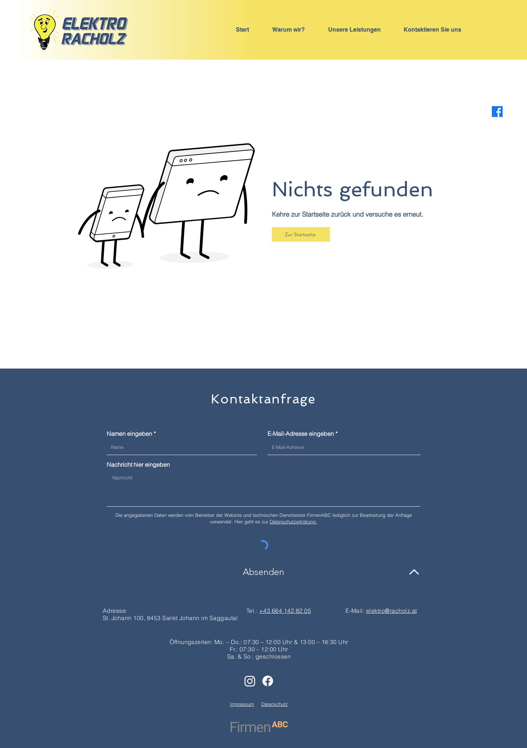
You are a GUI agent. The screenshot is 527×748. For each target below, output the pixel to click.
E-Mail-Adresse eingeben (300, 434)
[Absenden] (263, 571)
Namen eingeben (129, 434)
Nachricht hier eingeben (138, 464)
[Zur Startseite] (301, 234)
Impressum (242, 704)
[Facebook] (497, 111)
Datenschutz (274, 704)
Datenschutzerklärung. (293, 521)
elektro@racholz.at (391, 610)
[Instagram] (250, 681)
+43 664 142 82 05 (285, 610)
